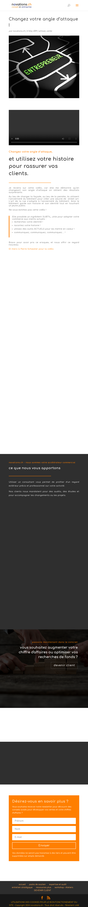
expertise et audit (57, 884)
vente (49, 31)
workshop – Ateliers (64, 887)
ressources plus (43, 887)
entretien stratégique (22, 887)
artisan (42, 31)
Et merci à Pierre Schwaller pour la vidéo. (31, 249)
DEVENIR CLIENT (42, 890)
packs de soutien (37, 884)
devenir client (64, 665)
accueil (22, 884)
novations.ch (19, 31)
